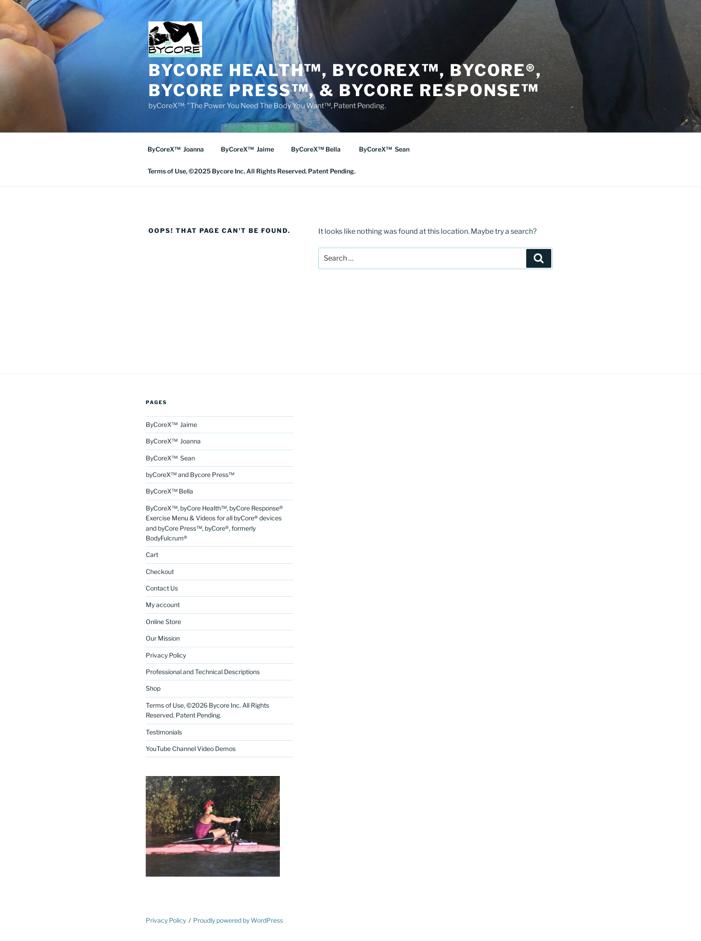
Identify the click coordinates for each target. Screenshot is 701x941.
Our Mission (163, 638)
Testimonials (164, 732)
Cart (152, 554)
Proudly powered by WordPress (238, 920)
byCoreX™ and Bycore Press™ (190, 474)
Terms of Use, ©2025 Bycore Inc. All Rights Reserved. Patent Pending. (251, 171)
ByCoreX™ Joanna (176, 149)
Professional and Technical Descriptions (203, 671)
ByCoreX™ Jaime (247, 149)
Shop (153, 688)
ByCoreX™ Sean (384, 149)
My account (163, 604)
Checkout (160, 571)
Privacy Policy (166, 655)
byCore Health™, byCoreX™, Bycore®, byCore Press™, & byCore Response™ (345, 80)
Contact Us (162, 588)
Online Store (163, 621)
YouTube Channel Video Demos (191, 748)
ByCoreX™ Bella (316, 149)
